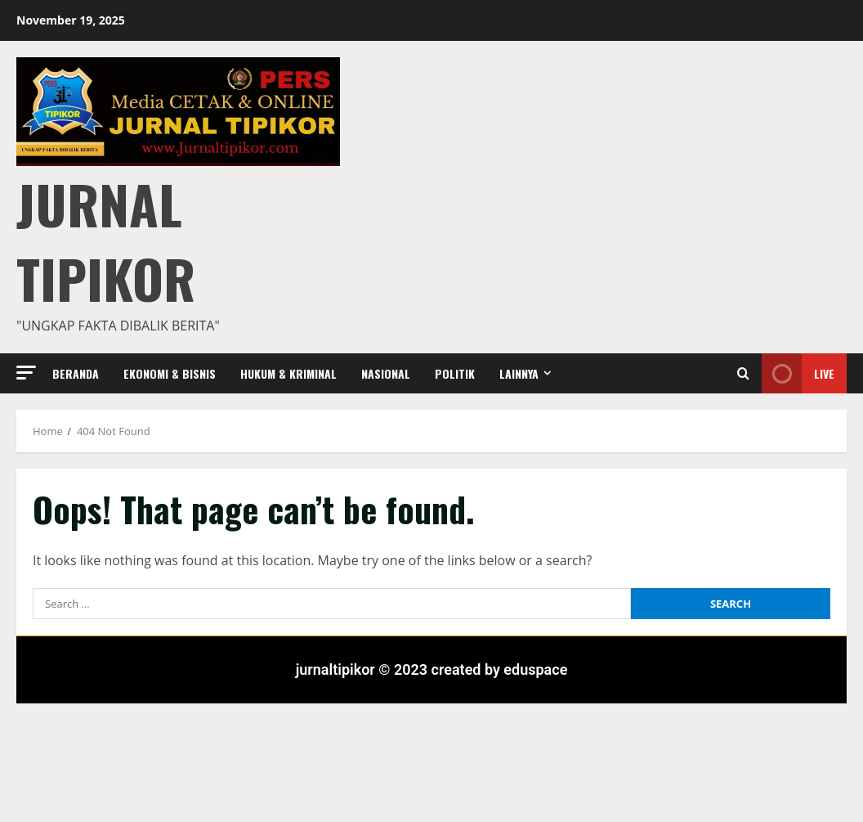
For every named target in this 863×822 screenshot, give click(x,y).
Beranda (75, 373)
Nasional (385, 373)
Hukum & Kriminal (288, 373)
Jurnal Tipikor (105, 240)
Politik (455, 373)
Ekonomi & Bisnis (169, 373)
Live (798, 373)
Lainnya (519, 373)
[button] (26, 373)
